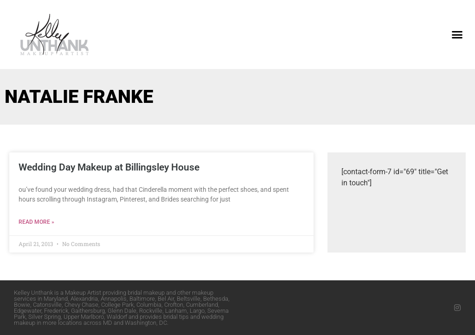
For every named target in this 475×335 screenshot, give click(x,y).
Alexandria (84, 298)
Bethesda (215, 298)
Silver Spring (44, 316)
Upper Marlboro (84, 316)
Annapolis (114, 298)
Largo (197, 310)
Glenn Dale (122, 310)
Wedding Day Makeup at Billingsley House (109, 167)
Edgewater (27, 310)
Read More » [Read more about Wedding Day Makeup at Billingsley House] (36, 222)
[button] (457, 35)
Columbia (148, 304)
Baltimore (142, 298)
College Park (117, 304)
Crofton (173, 304)
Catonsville (47, 304)
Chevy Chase (81, 304)
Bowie (22, 304)
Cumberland (202, 304)
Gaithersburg (88, 310)
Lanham (176, 310)
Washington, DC (146, 322)
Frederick (56, 310)
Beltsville (188, 298)
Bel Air (166, 298)
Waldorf (117, 316)
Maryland (56, 298)
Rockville (150, 310)
